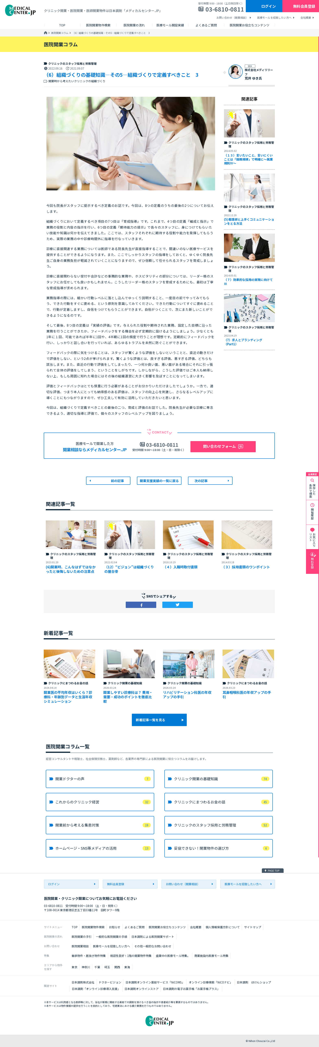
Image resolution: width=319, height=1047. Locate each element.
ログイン (268, 6)
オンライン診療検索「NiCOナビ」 (211, 982)
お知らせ (114, 927)
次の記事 (201, 480)
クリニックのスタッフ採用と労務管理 (72, 63)
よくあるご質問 (134, 927)
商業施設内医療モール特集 (211, 956)
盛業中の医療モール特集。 (173, 956)
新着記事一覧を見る (150, 719)
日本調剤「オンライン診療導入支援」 (96, 989)
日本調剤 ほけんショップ (254, 982)
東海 (127, 967)
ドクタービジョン (110, 982)
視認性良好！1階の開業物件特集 (131, 956)
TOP (75, 927)
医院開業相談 (80, 946)
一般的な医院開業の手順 (111, 937)
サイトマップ (252, 927)
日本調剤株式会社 (83, 982)
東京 (74, 967)
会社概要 (305, 17)
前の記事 (117, 480)
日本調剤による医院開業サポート (152, 937)
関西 (117, 967)
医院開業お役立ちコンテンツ (167, 927)
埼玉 (107, 967)
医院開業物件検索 (93, 927)
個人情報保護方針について (223, 927)
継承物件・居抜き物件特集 (89, 956)
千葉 (97, 967)
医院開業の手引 (82, 937)
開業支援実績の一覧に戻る (159, 480)
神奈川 (86, 967)
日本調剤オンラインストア (142, 989)
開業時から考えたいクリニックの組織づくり (76, 81)
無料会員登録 (304, 6)
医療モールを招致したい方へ (274, 17)
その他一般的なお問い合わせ (152, 946)
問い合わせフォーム (219, 446)
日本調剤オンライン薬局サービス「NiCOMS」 (155, 982)
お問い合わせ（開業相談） (232, 17)
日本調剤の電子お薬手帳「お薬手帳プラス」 (191, 989)
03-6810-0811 (224, 9)
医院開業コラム (59, 33)
